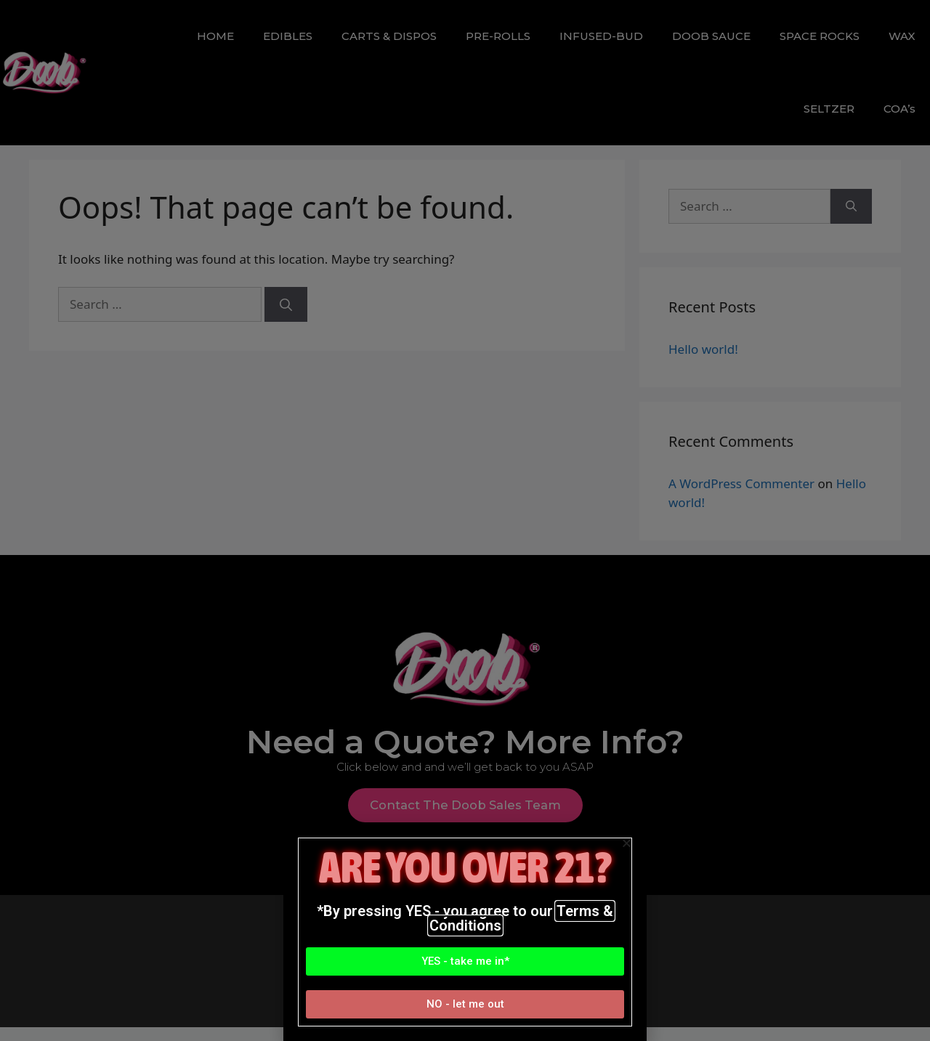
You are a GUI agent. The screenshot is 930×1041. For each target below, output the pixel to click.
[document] (465, 520)
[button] (465, 961)
